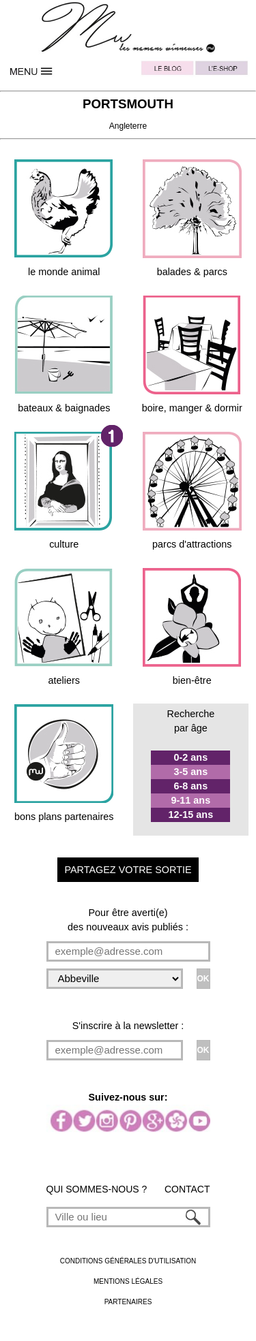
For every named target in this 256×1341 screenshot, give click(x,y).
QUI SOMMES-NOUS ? (96, 1189)
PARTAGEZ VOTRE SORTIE (127, 869)
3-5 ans (191, 771)
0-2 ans (191, 757)
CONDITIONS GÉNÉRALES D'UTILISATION (128, 1261)
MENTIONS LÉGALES (128, 1281)
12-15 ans (191, 814)
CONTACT (187, 1189)
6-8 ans (191, 785)
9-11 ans (191, 800)
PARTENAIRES (128, 1302)
